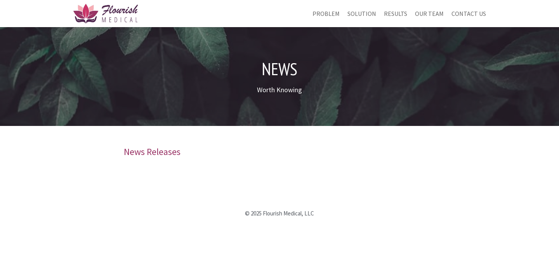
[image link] (106, 12)
